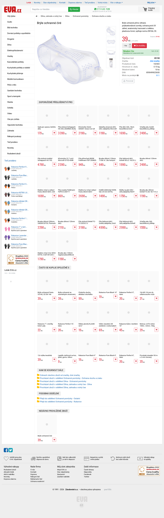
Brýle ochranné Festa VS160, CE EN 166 (45, 293)
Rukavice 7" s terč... (19, 227)
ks (125, 46)
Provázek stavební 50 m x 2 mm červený (149, 356)
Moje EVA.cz (62, 470)
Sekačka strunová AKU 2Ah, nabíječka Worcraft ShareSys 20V (108, 129)
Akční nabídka (9, 474)
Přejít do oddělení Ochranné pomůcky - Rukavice (61, 401)
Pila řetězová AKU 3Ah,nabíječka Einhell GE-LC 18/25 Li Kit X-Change (127, 224)
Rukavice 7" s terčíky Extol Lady (45, 325)
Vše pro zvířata (13, 119)
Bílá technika (12, 27)
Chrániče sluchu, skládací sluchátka (85, 293)
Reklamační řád (36, 479)
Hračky (10, 56)
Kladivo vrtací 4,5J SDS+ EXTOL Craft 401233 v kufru (47, 255)
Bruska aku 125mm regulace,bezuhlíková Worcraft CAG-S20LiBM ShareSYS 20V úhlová (66, 256)
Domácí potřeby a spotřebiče (18, 33)
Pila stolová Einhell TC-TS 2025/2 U (87, 222)
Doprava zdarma (75, 3)
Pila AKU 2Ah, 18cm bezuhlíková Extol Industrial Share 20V (126, 129)
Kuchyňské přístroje (15, 73)
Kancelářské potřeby (15, 62)
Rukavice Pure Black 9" (87, 355)
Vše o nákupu (115, 3)
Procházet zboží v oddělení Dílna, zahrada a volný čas (63, 387)
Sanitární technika (14, 90)
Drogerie (10, 39)
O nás (33, 470)
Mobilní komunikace (15, 79)
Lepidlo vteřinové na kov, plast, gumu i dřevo (67, 356)
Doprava (155, 36)
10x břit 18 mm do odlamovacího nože (147, 293)
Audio (9, 22)
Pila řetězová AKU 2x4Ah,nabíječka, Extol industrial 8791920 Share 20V (107, 224)
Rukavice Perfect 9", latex (126, 293)
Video (9, 113)
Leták (28, 3)
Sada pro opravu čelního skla (47, 128)
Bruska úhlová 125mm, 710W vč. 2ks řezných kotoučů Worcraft (107, 160)
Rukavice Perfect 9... (19, 167)
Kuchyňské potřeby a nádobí (18, 68)
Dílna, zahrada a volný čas (51, 16)
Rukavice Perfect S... (19, 184)
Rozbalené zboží (13, 153)
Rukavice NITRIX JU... (20, 193)
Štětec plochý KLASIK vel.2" (87, 325)
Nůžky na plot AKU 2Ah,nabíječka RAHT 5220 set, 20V (127, 192)
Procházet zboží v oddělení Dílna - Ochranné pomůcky (63, 381)
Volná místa (102, 3)
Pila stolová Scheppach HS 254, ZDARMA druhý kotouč (67, 129)
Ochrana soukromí (37, 481)
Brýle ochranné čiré (45, 436)
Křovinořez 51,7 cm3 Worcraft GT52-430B (65, 159)
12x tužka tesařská (45, 355)
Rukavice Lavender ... (19, 236)
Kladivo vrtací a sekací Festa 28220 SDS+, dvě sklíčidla (46, 192)
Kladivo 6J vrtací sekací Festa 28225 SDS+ (87, 191)
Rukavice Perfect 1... (19, 218)
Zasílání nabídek (63, 477)
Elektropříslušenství (15, 50)
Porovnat (128, 81)
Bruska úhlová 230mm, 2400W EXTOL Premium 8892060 (47, 223)
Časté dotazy (89, 470)
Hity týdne (11, 16)
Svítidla (10, 108)
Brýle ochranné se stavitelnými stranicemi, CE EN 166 (67, 294)
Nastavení (61, 474)
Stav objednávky (49, 3)
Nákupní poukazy (14, 136)
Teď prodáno (90, 3)
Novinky (37, 3)
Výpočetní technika (15, 125)
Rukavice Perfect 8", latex (126, 356)
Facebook (87, 474)
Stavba (10, 102)
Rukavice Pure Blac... (19, 175)
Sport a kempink (13, 96)
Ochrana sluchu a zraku (101, 16)
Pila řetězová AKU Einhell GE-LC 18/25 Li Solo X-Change (127, 160)
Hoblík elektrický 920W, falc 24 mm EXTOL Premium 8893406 (107, 192)
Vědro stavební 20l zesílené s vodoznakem (107, 325)
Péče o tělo (11, 85)
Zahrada (10, 131)
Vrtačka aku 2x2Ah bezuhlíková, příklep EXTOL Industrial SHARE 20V (149, 130)
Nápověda (87, 472)
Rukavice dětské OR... (20, 201)
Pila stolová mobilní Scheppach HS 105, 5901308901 (45, 160)
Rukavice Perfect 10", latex (66, 325)
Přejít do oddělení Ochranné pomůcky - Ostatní (60, 398)
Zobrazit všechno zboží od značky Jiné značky (60, 375)
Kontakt (62, 3)
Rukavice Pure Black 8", (107, 355)
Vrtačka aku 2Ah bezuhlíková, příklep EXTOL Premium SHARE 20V (149, 224)
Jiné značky (155, 61)
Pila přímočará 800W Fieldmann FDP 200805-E (87, 160)
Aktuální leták (9, 472)
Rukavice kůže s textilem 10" (128, 325)
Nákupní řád (35, 477)
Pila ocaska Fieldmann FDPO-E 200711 (66, 191)
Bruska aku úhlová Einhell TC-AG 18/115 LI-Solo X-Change (149, 192)
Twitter (86, 477)
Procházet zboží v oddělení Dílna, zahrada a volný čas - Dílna (66, 384)
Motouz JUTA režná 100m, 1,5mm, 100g (147, 325)
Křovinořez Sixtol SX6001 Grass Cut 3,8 (87, 128)
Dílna (9, 45)
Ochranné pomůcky (80, 16)
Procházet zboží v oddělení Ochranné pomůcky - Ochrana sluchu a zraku (71, 378)
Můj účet (151, 3)
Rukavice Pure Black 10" (108, 292)
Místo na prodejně (141, 75)
